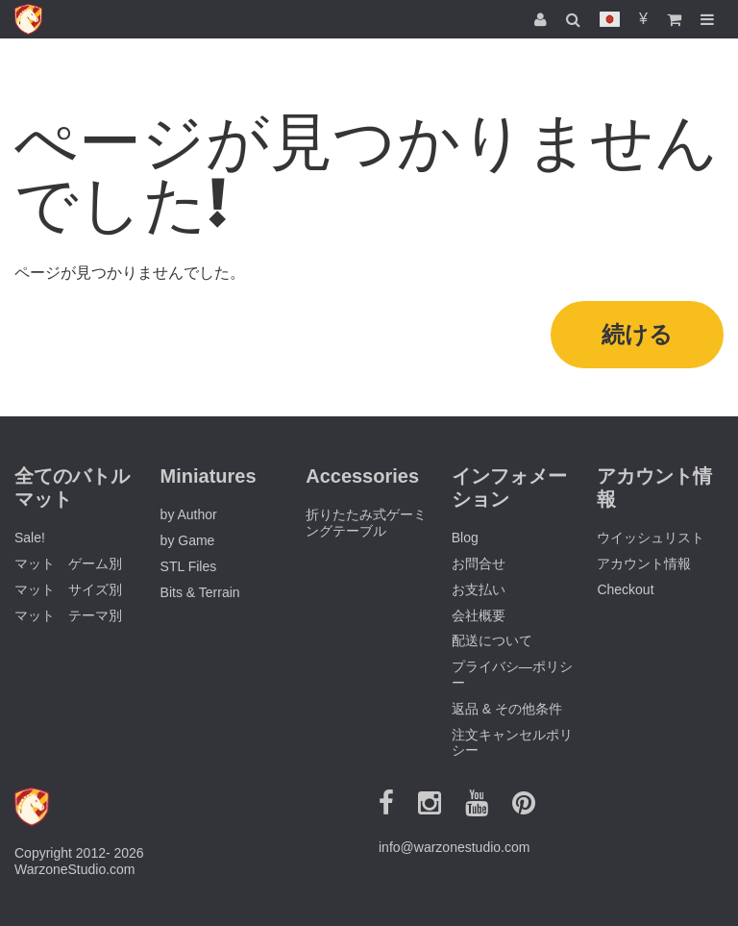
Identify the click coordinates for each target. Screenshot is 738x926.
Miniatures (208, 476)
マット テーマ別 (68, 615)
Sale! (29, 537)
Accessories (362, 476)
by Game (187, 540)
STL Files (188, 566)
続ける (637, 334)
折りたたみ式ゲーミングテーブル (366, 522)
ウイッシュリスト (650, 537)
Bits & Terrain (200, 592)
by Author (188, 514)
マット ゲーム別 (68, 563)
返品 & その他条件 (507, 708)
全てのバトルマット (72, 487)
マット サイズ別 (68, 589)
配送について (492, 640)
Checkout (625, 589)
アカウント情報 (644, 563)
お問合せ (478, 563)
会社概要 (478, 615)
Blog (465, 537)
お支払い (478, 589)
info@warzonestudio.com (454, 847)
